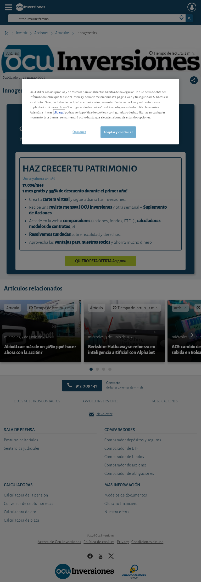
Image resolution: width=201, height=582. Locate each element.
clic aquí (59, 112)
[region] (100, 111)
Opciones (79, 131)
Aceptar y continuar (118, 131)
